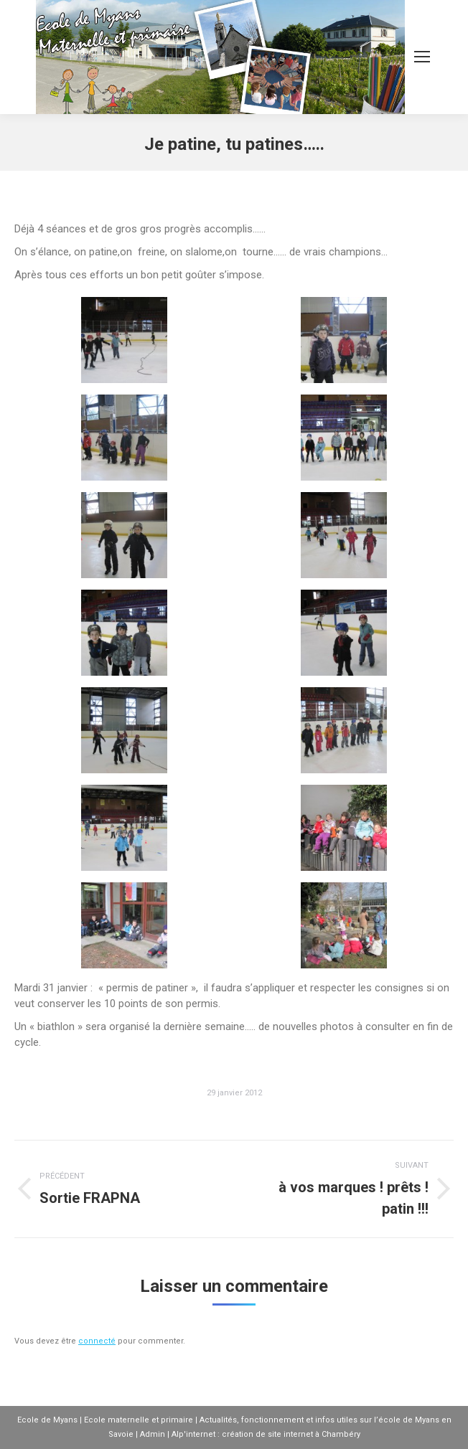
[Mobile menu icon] (422, 57)
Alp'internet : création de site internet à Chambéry (266, 1434)
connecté (97, 1341)
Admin (152, 1434)
